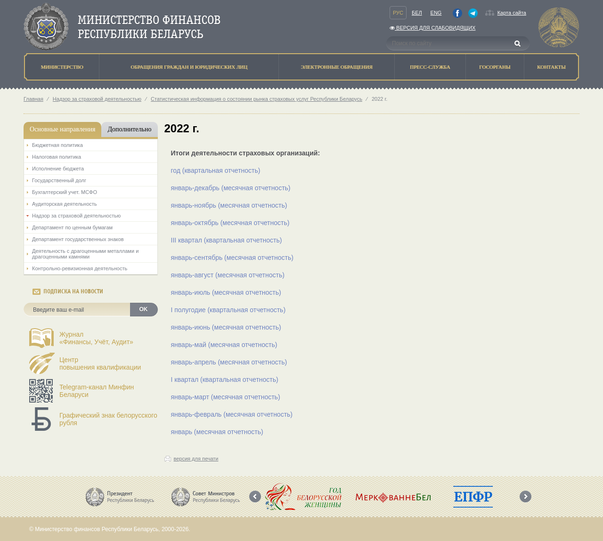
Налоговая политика (56, 157)
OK (143, 309)
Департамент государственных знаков (78, 239)
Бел (417, 13)
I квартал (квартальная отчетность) (224, 379)
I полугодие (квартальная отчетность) (228, 310)
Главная (33, 99)
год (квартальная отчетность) (216, 170)
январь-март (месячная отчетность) (225, 397)
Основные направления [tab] (62, 129)
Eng (436, 13)
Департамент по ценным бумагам (72, 227)
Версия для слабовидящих (432, 28)
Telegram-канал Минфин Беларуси (96, 390)
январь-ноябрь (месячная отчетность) (229, 205)
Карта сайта (511, 13)
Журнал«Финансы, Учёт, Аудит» (96, 338)
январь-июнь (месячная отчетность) (226, 327)
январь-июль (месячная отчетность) (226, 292)
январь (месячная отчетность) (217, 432)
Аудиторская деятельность (64, 204)
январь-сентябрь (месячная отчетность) (232, 257)
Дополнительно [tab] (129, 129)
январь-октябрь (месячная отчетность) (230, 222)
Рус (398, 13)
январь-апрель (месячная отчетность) (229, 362)
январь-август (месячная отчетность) (228, 275)
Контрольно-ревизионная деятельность (79, 268)
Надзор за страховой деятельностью (97, 99)
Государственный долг (59, 180)
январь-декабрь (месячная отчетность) (231, 188)
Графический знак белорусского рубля (108, 419)
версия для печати (196, 458)
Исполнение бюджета (58, 168)
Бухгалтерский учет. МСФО (64, 192)
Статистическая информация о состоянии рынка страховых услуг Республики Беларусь (256, 99)
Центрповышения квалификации (100, 363)
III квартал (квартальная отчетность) (226, 240)
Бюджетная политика (57, 145)
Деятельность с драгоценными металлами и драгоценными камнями (85, 253)
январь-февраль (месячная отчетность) (232, 414)
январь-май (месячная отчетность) (224, 344)
